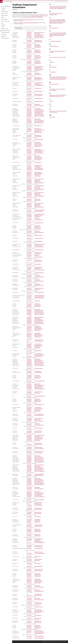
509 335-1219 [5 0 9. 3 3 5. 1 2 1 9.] (29, 150)
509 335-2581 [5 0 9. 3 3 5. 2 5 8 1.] (29, 296)
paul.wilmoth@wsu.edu (39, 219)
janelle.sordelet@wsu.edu (39, 169)
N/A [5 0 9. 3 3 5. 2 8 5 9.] (28, 541)
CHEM (59, 19)
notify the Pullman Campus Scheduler (39, 15)
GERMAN (51, 46)
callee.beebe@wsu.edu (39, 353)
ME (56, 76)
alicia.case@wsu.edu (38, 443)
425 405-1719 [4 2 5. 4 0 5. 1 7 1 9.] (29, 238)
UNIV (51, 107)
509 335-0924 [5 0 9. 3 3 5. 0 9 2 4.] (29, 387)
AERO (54, 6)
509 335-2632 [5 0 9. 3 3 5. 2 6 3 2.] (29, 545)
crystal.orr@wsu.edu (38, 603)
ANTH (64, 7)
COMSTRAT (52, 21)
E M (54, 32)
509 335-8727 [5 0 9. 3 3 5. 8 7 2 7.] (29, 114)
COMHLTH (54, 20)
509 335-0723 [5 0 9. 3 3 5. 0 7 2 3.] (29, 606)
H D (50, 51)
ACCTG (51, 6)
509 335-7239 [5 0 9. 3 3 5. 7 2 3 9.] (29, 603)
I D (53, 57)
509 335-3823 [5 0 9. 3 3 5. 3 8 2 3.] (29, 267)
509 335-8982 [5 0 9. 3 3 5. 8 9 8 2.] (29, 129)
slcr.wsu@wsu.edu (38, 79)
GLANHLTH (56, 46)
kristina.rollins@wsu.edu (39, 78)
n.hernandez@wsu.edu (39, 82)
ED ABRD (64, 32)
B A (50, 13)
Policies (57, 641)
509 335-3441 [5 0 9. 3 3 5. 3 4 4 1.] (29, 70)
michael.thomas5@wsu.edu (39, 474)
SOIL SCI (64, 96)
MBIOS (54, 76)
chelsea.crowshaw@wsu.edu (40, 150)
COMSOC (63, 20)
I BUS (51, 57)
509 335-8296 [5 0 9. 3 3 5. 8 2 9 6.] (29, 438)
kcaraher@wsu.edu (38, 149)
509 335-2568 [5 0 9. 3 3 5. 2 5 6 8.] (29, 418)
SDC (55, 96)
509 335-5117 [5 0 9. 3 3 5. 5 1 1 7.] (29, 33)
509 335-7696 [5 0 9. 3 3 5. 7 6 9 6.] (29, 509)
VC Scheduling (3, 34)
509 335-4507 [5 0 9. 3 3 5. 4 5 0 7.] (29, 371)
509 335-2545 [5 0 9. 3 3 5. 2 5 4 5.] (29, 519)
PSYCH (51, 91)
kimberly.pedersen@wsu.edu (40, 296)
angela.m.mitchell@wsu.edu (40, 295)
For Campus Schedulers (5, 38)
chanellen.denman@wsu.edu (40, 553)
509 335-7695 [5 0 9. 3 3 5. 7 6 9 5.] (29, 295)
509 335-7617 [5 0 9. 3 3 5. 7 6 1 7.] (29, 37)
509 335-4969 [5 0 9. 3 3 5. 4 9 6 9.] (29, 218)
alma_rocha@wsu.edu (39, 95)
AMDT (53, 7)
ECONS (60, 32)
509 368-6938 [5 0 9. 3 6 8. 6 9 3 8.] (29, 448)
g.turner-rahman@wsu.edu (40, 246)
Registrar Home (3, 36)
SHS (57, 96)
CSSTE (58, 23)
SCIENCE (51, 96)
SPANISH (51, 97)
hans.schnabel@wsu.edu (39, 36)
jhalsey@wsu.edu (38, 33)
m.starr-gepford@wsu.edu (39, 185)
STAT (63, 97)
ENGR (59, 35)
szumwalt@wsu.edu (38, 136)
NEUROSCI (52, 85)
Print (66, 1)
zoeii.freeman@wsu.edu (39, 569)
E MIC (57, 32)
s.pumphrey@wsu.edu (39, 267)
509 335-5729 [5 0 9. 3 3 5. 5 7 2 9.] (29, 32)
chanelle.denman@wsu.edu (40, 129)
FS (60, 41)
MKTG (58, 79)
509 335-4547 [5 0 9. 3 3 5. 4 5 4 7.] (29, 149)
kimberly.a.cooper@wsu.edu (40, 292)
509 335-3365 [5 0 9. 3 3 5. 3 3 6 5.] (29, 166)
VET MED (56, 112)
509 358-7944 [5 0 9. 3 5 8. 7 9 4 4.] (29, 451)
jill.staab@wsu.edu (38, 47)
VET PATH (65, 112)
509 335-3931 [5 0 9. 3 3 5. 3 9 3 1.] (29, 361)
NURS (58, 85)
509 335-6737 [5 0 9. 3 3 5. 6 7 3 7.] (29, 112)
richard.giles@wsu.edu (39, 356)
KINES (51, 67)
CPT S (64, 21)
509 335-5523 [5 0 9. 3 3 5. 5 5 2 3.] (29, 85)
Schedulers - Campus (4, 28)
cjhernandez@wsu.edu (39, 548)
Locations (60, 1)
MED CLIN (60, 76)
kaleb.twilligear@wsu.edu (39, 475)
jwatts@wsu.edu (38, 440)
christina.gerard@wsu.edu (39, 152)
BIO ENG (56, 13)
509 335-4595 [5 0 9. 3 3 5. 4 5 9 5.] (29, 566)
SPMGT (59, 97)
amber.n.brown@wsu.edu (39, 414)
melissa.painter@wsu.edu (39, 361)
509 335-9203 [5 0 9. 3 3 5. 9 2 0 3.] (29, 356)
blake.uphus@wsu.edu (39, 132)
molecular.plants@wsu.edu (40, 499)
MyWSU (61, 641)
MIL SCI (51, 79)
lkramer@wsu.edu (38, 436)
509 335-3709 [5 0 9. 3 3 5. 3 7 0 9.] (29, 181)
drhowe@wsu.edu (38, 371)
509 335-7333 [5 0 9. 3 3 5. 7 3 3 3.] (29, 182)
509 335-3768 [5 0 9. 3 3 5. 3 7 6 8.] (29, 68)
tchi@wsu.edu (37, 73)
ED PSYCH (60, 34)
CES (54, 19)
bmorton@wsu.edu (38, 513)
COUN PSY (60, 21)
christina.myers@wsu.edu (39, 238)
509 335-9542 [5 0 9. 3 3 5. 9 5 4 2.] (29, 44)
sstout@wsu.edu (38, 180)
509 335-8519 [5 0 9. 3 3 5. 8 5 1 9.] (29, 432)
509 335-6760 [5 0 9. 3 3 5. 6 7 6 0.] (29, 216)
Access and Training (4, 11)
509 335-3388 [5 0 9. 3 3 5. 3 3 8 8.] (29, 548)
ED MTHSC (55, 34)
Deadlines (2, 17)
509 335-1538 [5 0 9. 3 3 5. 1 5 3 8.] (29, 609)
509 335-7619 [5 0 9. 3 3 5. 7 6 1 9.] (29, 499)
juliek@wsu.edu (38, 104)
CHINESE (63, 19)
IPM (59, 57)
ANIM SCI (61, 7)
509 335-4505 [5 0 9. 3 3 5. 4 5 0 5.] (29, 372)
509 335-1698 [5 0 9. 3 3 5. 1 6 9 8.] (29, 101)
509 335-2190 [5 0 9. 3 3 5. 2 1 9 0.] (29, 180)
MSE (64, 79)
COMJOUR (59, 20)
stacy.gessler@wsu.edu (39, 546)
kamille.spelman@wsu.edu (39, 68)
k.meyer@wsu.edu (38, 563)
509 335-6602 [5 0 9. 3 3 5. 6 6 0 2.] (29, 214)
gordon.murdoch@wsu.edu (40, 85)
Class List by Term (4, 13)
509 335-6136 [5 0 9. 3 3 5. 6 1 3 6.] (29, 249)
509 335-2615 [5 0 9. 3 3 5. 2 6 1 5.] (29, 45)
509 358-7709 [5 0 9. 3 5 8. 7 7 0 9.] (29, 563)
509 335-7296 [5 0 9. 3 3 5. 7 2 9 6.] (29, 104)
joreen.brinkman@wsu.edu (39, 114)
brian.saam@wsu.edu (38, 526)
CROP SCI (55, 23)
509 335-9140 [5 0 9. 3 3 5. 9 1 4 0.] (29, 151)
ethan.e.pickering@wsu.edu (40, 32)
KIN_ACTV (55, 67)
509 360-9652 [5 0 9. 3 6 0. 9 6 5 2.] (29, 452)
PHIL (51, 90)
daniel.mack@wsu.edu (39, 41)
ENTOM (62, 35)
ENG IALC (51, 35)
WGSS (51, 118)
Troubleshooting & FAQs (5, 32)
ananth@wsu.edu (38, 216)
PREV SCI (63, 90)
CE (52, 19)
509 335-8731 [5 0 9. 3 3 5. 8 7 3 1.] (29, 95)
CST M (62, 23)
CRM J (51, 23)
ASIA (56, 8)
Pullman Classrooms (4, 15)
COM (51, 20)
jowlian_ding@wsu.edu (39, 444)
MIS (54, 79)
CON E (56, 21)
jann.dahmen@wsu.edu (39, 101)
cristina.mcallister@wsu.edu (40, 354)
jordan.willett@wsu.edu (39, 606)
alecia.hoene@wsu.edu (39, 570)
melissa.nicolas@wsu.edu (39, 633)
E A (50, 32)
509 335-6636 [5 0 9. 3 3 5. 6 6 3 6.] (29, 215)
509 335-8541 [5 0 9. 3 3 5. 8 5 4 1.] (29, 120)
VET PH (51, 113)
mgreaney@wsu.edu (38, 125)
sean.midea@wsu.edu (38, 40)
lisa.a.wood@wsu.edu (38, 387)
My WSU (63, 1)
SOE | (62, 96)
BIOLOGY (61, 13)
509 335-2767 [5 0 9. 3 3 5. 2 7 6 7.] (29, 502)
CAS (50, 19)
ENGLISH (56, 35)
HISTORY (56, 51)
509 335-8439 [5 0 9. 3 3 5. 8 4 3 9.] (29, 353)
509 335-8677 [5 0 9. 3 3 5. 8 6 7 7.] (29, 66)
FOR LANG (54, 41)
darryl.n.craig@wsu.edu (39, 418)
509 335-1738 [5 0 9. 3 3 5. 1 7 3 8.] (29, 105)
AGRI (62, 6)
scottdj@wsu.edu (38, 519)
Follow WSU (64, 641)
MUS (51, 80)
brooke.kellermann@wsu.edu (40, 244)
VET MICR (60, 112)
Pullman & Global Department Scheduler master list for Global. (26, 22)
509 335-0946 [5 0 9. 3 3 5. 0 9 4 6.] (29, 169)
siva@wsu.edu (37, 218)
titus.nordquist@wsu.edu (39, 109)
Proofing (2, 26)
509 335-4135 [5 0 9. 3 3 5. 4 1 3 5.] (29, 78)
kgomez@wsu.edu (38, 516)
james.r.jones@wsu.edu (39, 261)
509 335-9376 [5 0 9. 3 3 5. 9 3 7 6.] (29, 135)
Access (54, 641)
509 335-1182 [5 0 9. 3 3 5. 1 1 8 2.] (29, 526)
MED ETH (64, 76)
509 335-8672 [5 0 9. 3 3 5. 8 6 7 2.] (29, 67)
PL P (57, 90)
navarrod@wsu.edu (38, 67)
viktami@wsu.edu (38, 181)
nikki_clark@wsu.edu (38, 165)
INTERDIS (56, 57)
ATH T (64, 8)
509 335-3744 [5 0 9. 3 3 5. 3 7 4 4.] (29, 131)
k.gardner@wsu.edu (38, 74)
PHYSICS (54, 90)
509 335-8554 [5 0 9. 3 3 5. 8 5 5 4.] (29, 440)
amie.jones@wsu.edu (38, 609)
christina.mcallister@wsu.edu (40, 542)
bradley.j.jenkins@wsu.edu (39, 120)
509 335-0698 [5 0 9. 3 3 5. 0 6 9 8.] (29, 244)
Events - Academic (4, 19)
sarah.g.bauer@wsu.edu (39, 545)
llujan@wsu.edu (38, 44)
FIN (50, 41)
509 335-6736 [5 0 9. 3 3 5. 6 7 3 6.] (29, 219)
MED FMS (52, 78)
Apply (57, 1)
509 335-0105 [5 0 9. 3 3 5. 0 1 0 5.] (29, 91)
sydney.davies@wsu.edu (39, 566)
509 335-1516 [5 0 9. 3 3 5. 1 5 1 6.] (29, 165)
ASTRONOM (59, 8)
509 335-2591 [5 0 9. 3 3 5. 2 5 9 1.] (29, 474)
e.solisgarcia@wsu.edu (39, 372)
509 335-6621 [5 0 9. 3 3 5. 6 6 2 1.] (29, 513)
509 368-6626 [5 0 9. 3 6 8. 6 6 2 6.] (29, 447)
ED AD (51, 34)
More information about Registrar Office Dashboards (32, 16)
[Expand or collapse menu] (11, 8)
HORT (64, 51)
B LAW (53, 13)
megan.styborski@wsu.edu (39, 249)
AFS (57, 6)
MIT (56, 79)
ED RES (64, 34)
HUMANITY (52, 52)
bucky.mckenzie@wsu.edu (39, 448)
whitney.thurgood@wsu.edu (40, 37)
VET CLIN (51, 112)
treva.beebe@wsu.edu (39, 91)
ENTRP (51, 36)
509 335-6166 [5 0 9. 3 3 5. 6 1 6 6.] (29, 570)
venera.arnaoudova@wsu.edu (40, 214)
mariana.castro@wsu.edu (39, 339)
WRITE (54, 118)
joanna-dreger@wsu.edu (39, 139)
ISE (61, 57)
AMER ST (56, 7)
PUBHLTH (55, 91)
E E (52, 32)
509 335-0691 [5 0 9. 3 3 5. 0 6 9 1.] (29, 47)
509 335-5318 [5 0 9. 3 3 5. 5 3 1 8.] (29, 560)
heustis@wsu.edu (38, 142)
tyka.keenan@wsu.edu (39, 447)
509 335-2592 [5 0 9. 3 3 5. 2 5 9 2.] (29, 475)
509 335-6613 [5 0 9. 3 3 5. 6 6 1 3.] (29, 300)
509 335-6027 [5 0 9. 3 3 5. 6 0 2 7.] (29, 136)
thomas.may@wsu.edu (39, 452)
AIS (50, 7)
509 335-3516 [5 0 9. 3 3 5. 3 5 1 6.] (29, 128)
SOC (59, 96)
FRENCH (58, 41)
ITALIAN (64, 57)
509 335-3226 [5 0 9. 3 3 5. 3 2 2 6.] (29, 444)
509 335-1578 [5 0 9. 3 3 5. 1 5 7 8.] (29, 139)
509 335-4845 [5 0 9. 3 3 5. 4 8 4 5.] (29, 297)
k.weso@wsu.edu (38, 520)
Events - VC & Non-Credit (5, 21)
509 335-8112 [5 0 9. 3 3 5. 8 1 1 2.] (29, 414)
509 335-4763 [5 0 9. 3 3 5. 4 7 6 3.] (29, 339)
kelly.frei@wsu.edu (38, 131)
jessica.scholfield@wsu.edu (39, 297)
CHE (57, 19)
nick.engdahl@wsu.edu (39, 151)
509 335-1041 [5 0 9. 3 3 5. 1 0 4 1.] (29, 125)
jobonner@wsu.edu (38, 70)
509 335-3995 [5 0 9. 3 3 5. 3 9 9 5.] (29, 516)
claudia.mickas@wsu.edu (39, 98)
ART (53, 8)
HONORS (60, 51)
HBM (53, 51)
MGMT (60, 78)
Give (54, 1)
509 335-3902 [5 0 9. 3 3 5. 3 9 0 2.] (29, 40)
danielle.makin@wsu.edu (39, 222)
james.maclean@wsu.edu (39, 437)
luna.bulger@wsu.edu (39, 594)
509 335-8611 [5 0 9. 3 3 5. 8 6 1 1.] (29, 222)
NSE (55, 85)
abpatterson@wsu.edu (39, 502)
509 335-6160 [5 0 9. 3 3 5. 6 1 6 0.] (29, 569)
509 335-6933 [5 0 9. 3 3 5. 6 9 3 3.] (29, 74)
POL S (60, 90)
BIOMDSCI (52, 14)
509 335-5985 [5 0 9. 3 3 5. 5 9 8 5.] (29, 36)
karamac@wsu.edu (38, 128)
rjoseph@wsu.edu (38, 166)
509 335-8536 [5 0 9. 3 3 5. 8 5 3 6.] (29, 73)
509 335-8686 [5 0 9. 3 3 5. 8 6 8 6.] (29, 94)
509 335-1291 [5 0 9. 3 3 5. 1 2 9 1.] (29, 520)
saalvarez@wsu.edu (38, 512)
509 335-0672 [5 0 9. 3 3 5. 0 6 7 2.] (29, 82)
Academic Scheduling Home (5, 6)
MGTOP (63, 78)
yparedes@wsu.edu (38, 135)
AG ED (59, 6)
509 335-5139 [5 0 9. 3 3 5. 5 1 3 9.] (29, 98)
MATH (51, 76)
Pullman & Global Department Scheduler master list (24, 19)
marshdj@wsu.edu (38, 45)
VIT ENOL (56, 113)
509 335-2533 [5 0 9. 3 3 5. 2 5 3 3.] (29, 437)
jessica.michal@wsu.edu (39, 112)
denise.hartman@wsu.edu (39, 451)
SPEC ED (55, 97)
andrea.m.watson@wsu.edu (40, 182)
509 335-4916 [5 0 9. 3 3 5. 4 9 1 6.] (29, 292)
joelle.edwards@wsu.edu (39, 66)
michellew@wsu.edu (38, 509)
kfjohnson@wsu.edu (38, 432)
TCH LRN (51, 102)
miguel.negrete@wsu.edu (39, 105)
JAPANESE (52, 62)
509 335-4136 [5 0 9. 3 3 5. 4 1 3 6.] (29, 142)
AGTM (65, 6)
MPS (61, 79)
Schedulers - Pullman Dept (5, 30)
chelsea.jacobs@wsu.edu (39, 94)
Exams (2, 23)
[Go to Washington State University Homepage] (7, 1)
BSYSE (55, 14)
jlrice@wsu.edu (37, 560)
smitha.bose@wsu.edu (39, 215)
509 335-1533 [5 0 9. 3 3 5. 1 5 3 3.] (29, 436)
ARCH (51, 8)
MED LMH (56, 78)
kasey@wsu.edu (38, 300)
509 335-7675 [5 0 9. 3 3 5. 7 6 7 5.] (29, 512)
